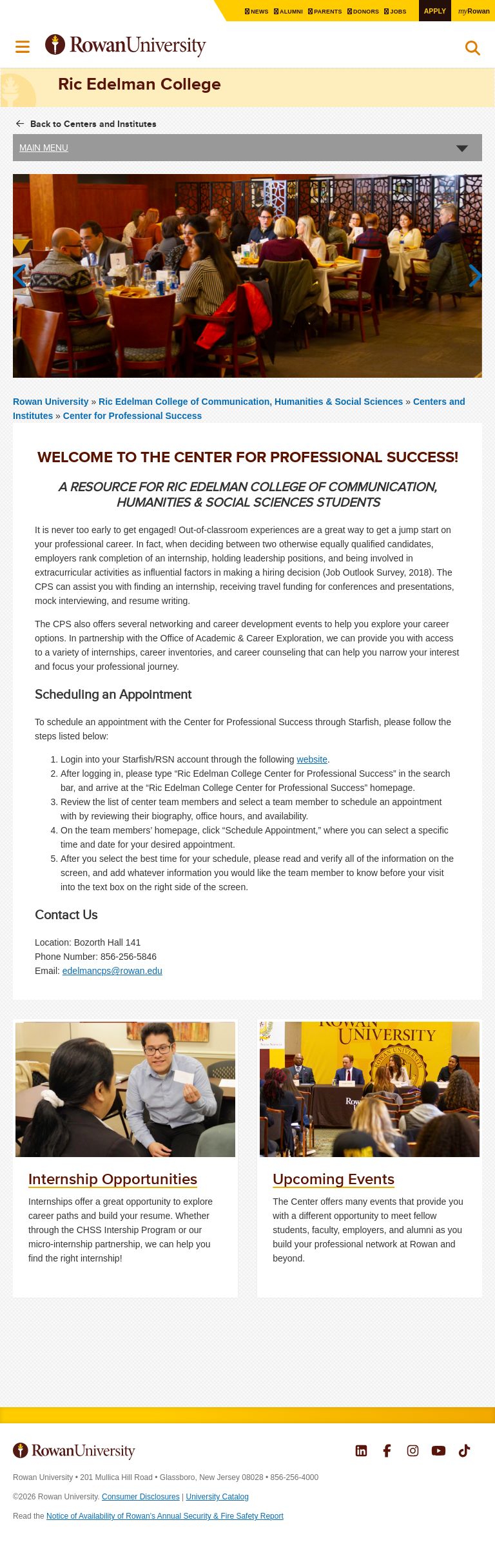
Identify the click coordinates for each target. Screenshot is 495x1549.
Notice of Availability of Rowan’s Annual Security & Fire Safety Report (165, 1516)
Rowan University (158, 46)
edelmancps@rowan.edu (112, 971)
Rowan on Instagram (413, 1452)
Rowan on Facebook (387, 1452)
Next (469, 275)
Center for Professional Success (132, 415)
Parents (317, 11)
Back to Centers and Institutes (93, 123)
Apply (430, 10)
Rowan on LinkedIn (361, 1452)
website (312, 759)
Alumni (278, 11)
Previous (26, 275)
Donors (358, 11)
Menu (23, 47)
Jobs (393, 11)
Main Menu (43, 147)
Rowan (472, 10)
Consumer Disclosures (141, 1496)
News (245, 11)
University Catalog (217, 1496)
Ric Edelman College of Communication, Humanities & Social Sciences (252, 401)
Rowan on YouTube (439, 1452)
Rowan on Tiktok (464, 1452)
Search (472, 51)
